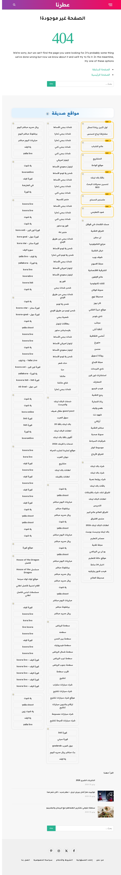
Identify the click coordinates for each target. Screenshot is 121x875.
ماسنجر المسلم (95, 199)
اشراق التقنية (95, 231)
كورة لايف (25, 178)
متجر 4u (60, 232)
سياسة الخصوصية (41, 860)
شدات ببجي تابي (60, 147)
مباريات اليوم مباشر (60, 502)
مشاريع (60, 463)
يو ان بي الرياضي (95, 551)
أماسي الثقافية (95, 336)
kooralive (26, 276)
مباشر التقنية (95, 427)
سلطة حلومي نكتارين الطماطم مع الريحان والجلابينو (68, 808)
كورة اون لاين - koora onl (25, 367)
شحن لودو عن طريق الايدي (60, 310)
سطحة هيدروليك (60, 645)
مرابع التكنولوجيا (95, 244)
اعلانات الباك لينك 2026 (95, 525)
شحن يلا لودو (60, 304)
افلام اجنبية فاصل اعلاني (26, 585)
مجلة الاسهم (95, 263)
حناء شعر (60, 363)
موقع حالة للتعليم (95, 558)
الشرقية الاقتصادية (95, 270)
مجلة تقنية (95, 545)
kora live (25, 269)
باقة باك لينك (95, 177)
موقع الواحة (95, 165)
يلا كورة (25, 191)
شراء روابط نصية (95, 479)
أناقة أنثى (95, 329)
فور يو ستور (60, 225)
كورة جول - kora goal (26, 236)
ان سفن (95, 237)
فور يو (60, 281)
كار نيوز (95, 303)
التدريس (95, 505)
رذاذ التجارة (95, 401)
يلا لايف (60, 759)
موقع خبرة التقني (95, 309)
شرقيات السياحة (95, 441)
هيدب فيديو (95, 388)
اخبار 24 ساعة (95, 564)
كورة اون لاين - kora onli (26, 230)
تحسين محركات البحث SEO (95, 186)
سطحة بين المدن (60, 638)
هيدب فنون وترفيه (95, 571)
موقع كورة (26, 547)
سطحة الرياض (60, 625)
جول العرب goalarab (60, 745)
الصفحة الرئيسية (98, 74)
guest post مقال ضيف (60, 411)
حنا (60, 369)
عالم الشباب (95, 146)
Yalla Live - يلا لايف (25, 360)
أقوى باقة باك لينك (60, 437)
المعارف (95, 382)
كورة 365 (60, 732)
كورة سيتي (60, 739)
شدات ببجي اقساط (60, 127)
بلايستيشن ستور (60, 330)
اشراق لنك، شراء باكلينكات (95, 492)
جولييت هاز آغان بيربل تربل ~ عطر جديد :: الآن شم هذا (69, 792)
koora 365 (25, 282)
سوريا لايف (26, 250)
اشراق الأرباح (95, 454)
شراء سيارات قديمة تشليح (60, 720)
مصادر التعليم (95, 538)
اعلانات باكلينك (60, 476)
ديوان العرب (60, 457)
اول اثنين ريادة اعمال (95, 127)
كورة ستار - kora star (25, 243)
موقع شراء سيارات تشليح (60, 697)
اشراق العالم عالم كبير (95, 512)
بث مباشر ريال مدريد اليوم (60, 752)
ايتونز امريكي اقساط (60, 268)
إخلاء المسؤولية (82, 860)
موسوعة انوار (95, 447)
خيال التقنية (95, 250)
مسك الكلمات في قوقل (95, 224)
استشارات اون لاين (95, 375)
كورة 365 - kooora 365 (25, 380)
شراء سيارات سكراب (60, 684)
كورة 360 (25, 418)
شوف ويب (95, 257)
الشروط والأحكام (62, 860)
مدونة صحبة (95, 434)
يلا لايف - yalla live (26, 256)
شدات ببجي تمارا (60, 133)
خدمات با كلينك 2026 (60, 444)
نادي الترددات (95, 368)
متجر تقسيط (60, 199)
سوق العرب (60, 417)
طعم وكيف (95, 408)
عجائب (95, 322)
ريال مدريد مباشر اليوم (26, 127)
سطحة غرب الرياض (60, 658)
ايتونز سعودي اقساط (60, 166)
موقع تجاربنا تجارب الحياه (60, 450)
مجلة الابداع (95, 362)
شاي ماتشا (60, 382)
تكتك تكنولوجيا (95, 283)
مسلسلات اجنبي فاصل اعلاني (26, 594)
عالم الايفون (95, 277)
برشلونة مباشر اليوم (25, 133)
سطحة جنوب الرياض (60, 665)
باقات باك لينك (95, 486)
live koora (25, 627)
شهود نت (95, 414)
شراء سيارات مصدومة (60, 714)
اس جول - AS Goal (25, 386)
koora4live (26, 172)
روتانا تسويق (95, 355)
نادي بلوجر (95, 316)
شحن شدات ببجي (60, 287)
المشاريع (95, 158)
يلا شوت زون (26, 711)
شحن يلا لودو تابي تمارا (60, 255)
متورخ (95, 342)
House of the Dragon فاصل (25, 561)
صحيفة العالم (95, 577)
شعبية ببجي (60, 317)
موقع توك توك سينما (25, 579)
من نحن (98, 860)
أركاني (95, 421)
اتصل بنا (23, 860)
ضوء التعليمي (95, 212)
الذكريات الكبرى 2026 (83, 781)
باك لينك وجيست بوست (95, 531)
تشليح (60, 678)
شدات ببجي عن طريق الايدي (60, 240)
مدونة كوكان (95, 290)
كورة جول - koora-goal (26, 314)
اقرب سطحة (60, 671)
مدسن (95, 349)
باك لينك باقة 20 (60, 424)
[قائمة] (108, 4)
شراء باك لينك (95, 466)
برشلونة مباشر (61, 508)
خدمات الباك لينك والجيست (60, 403)
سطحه (60, 632)
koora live (25, 204)
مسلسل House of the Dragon (25, 571)
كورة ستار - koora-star (26, 308)
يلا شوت (60, 488)
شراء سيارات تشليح (60, 691)
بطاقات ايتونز (60, 323)
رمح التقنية (95, 395)
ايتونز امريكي (60, 160)
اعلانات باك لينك (60, 470)
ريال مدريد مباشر (60, 515)
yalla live (25, 153)
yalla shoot (60, 495)
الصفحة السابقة (99, 69)
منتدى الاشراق (95, 518)
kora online (26, 412)
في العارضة (26, 185)
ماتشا (60, 376)
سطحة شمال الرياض (60, 652)
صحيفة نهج (95, 296)
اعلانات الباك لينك (95, 499)
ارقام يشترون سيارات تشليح (60, 706)
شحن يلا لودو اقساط (60, 173)
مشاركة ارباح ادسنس (95, 134)
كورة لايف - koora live (26, 660)
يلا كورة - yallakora (25, 263)
